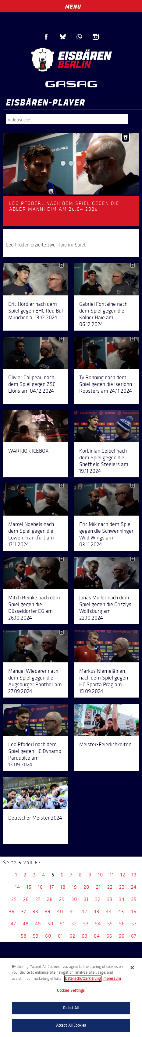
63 (84, 936)
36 (12, 911)
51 (62, 923)
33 (109, 899)
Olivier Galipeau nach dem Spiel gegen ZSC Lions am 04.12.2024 (31, 384)
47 (13, 923)
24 (134, 887)
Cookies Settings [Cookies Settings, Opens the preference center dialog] (71, 990)
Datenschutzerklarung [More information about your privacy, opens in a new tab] (83, 978)
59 (36, 936)
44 (109, 911)
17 (51, 887)
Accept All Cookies (71, 1025)
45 (121, 911)
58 (24, 936)
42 (84, 911)
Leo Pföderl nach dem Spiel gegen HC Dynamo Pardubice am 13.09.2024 (34, 754)
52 (74, 923)
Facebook (46, 37)
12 (122, 875)
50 (51, 923)
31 (86, 899)
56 (122, 923)
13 (134, 875)
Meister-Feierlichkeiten (105, 744)
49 (38, 923)
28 (50, 899)
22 (110, 887)
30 (74, 899)
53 (86, 923)
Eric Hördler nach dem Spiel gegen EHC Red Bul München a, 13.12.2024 (35, 311)
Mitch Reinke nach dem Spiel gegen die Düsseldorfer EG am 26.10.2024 (34, 607)
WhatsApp (79, 37)
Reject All (71, 1008)
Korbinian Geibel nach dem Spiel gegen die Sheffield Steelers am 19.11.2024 (103, 460)
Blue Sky (63, 37)
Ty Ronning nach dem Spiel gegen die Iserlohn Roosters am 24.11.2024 (105, 384)
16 (40, 887)
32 (98, 899)
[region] (71, 997)
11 (112, 875)
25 (14, 899)
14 (17, 887)
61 (60, 936)
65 (109, 936)
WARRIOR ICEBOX (28, 450)
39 (48, 911)
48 (26, 923)
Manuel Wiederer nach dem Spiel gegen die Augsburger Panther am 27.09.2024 (35, 681)
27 (38, 899)
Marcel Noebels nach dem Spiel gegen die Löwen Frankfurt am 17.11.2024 (31, 534)
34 (122, 899)
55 (110, 923)
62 (72, 936)
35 (134, 899)
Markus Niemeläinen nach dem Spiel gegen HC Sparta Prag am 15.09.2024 (103, 681)
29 (62, 899)
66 (122, 936)
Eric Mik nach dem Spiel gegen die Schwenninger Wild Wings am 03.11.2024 (106, 534)
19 (74, 887)
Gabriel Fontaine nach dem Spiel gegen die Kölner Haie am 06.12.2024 (103, 314)
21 (98, 887)
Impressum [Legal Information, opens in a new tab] (111, 978)
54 (98, 923)
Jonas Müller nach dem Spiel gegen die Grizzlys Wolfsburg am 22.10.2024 (105, 607)
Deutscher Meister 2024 (35, 817)
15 (29, 887)
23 (122, 887)
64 (97, 936)
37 (23, 911)
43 (96, 911)
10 (100, 875)
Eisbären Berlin (71, 59)
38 (35, 911)
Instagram (96, 37)
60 (48, 936)
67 (134, 936)
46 (133, 911)
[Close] (132, 967)
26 (26, 899)
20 (86, 887)
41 (72, 911)
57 (134, 923)
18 (63, 887)
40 (60, 911)
